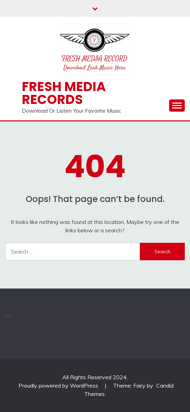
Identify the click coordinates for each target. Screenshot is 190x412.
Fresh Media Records (64, 92)
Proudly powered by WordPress (59, 385)
